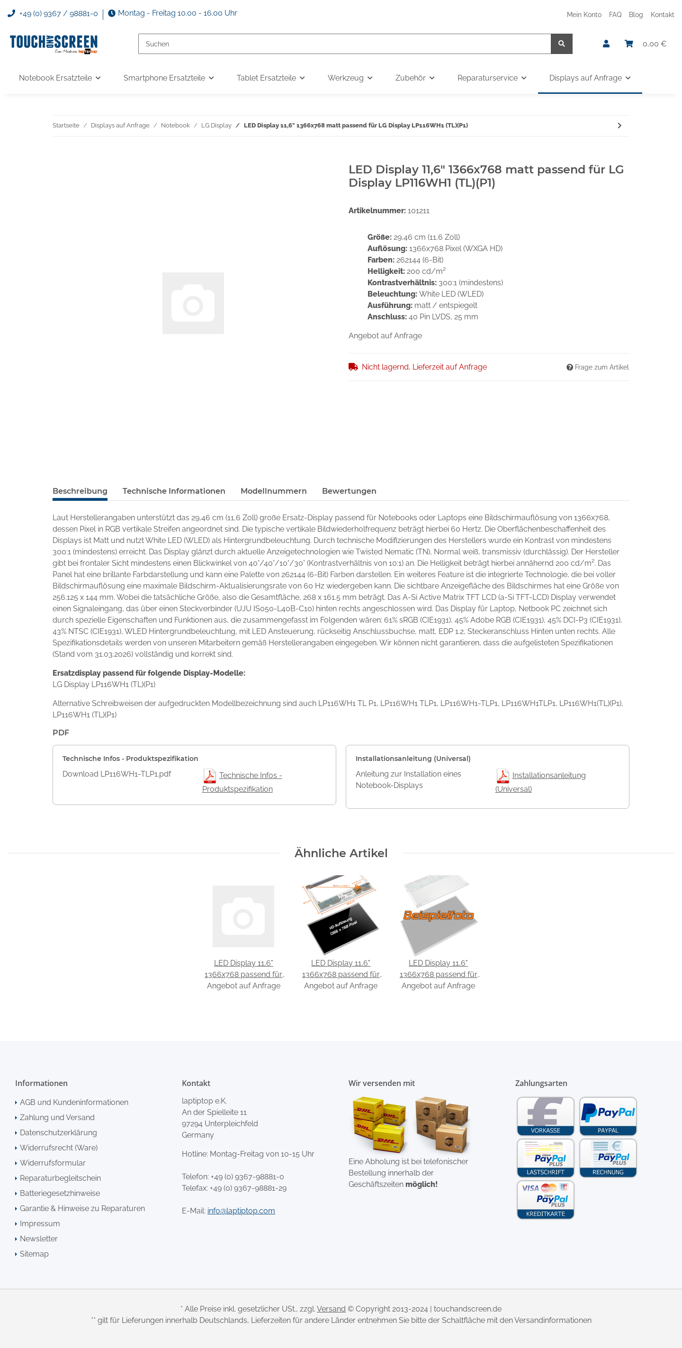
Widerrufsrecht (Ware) (59, 1147)
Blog (636, 14)
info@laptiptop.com (241, 1210)
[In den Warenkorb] (60, 157)
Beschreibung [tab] (80, 491)
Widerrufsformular (53, 1162)
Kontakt (662, 14)
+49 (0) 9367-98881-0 (247, 1176)
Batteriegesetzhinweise (60, 1193)
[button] (606, 44)
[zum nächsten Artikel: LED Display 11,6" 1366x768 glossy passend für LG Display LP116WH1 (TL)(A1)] (619, 126)
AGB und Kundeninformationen (74, 1102)
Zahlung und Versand (57, 1117)
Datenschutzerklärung (58, 1132)
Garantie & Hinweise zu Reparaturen (82, 1208)
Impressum (40, 1223)
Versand (331, 1308)
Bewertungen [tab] (349, 491)
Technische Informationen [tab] (174, 491)
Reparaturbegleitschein (60, 1178)
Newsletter (39, 1238)
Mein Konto (584, 14)
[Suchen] (344, 44)
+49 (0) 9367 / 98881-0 (53, 13)
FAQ (615, 14)
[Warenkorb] (645, 44)
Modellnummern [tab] (274, 491)
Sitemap (34, 1253)
